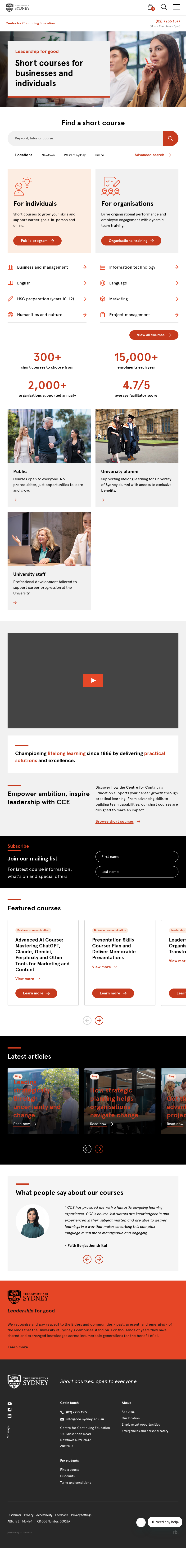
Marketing (114, 299)
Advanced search (153, 155)
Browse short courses (117, 821)
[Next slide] (99, 1020)
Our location (131, 1418)
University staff (29, 574)
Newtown (48, 155)
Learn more (36, 993)
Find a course (69, 1470)
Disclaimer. (15, 1515)
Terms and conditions (75, 1483)
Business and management (38, 267)
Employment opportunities (141, 1425)
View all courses (154, 335)
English (19, 283)
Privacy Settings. (81, 1515)
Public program (37, 240)
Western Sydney (74, 155)
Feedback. (62, 1515)
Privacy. (29, 1515)
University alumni (119, 471)
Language (113, 283)
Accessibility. (44, 1515)
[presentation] (17, 8)
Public (20, 471)
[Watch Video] (93, 681)
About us (128, 1412)
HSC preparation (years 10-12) (41, 299)
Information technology (127, 267)
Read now (24, 1124)
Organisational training (131, 240)
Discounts (67, 1476)
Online (99, 155)
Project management (125, 315)
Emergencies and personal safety (145, 1431)
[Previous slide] (87, 1020)
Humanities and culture (35, 315)
